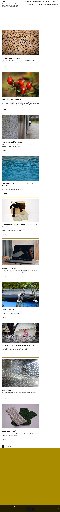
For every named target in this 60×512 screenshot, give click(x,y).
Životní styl (51, 4)
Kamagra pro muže (9, 431)
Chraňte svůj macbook (10, 268)
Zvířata (56, 4)
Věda (39, 4)
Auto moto (28, 1)
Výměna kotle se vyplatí (11, 58)
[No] (58, 508)
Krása (47, 1)
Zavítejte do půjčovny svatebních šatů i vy (18, 346)
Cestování (38, 1)
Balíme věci (6, 390)
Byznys (34, 1)
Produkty (55, 1)
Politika (51, 1)
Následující (10, 446)
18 (8, 446)
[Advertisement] (30, 19)
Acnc (3, 1)
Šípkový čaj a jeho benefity (12, 99)
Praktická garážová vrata (12, 142)
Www (46, 4)
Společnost (30, 4)
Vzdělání (43, 4)
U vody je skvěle (8, 309)
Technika (36, 4)
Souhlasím (30, 509)
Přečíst (5, 66)
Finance (44, 1)
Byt (32, 1)
